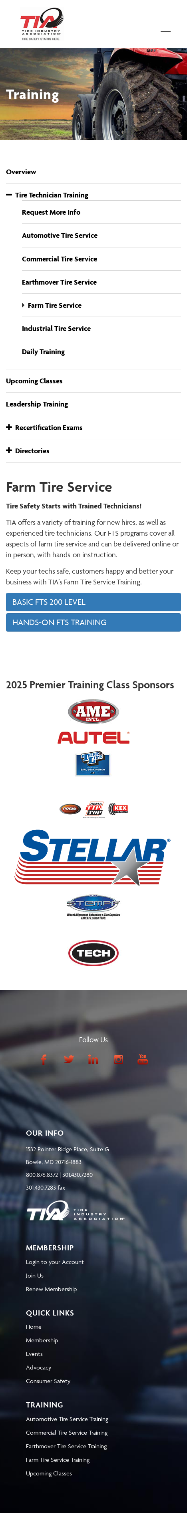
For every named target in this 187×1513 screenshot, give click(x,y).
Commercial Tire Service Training (66, 1432)
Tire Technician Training (47, 194)
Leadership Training (37, 404)
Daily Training (43, 351)
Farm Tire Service (55, 305)
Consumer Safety (48, 1381)
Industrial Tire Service (56, 328)
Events (34, 1354)
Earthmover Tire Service (59, 282)
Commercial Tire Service (59, 258)
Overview (21, 171)
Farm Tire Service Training (58, 1459)
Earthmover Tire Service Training (66, 1446)
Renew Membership (51, 1289)
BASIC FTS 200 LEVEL (49, 602)
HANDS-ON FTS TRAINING (59, 622)
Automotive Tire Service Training (67, 1419)
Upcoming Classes (34, 380)
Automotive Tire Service (59, 235)
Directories (28, 450)
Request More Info (51, 212)
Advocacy (38, 1367)
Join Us (35, 1275)
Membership (42, 1340)
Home (34, 1326)
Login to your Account (55, 1262)
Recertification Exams (44, 427)
